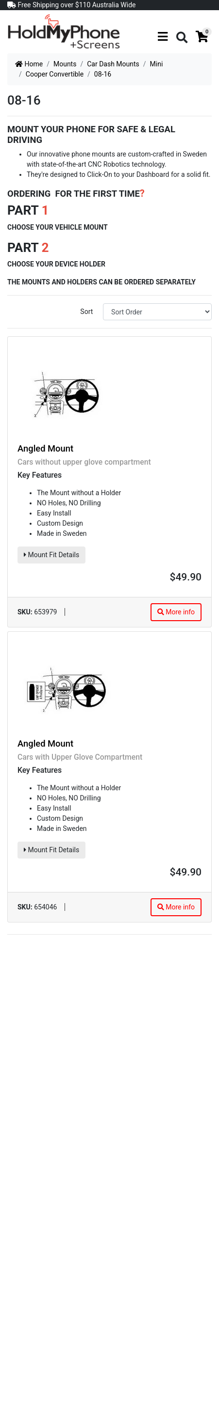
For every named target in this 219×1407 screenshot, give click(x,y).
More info (176, 612)
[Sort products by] (157, 311)
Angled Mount (45, 448)
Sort (86, 311)
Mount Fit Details (51, 555)
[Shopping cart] (202, 37)
